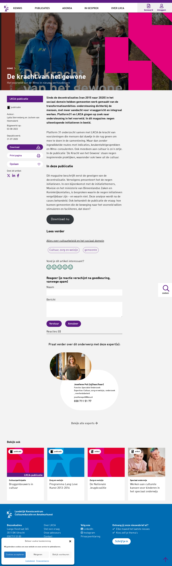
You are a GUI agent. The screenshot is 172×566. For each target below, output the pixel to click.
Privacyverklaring (42, 561)
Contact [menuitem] (48, 536)
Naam (84, 291)
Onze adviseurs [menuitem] (52, 533)
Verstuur (54, 324)
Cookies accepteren (15, 555)
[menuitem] (17, 7)
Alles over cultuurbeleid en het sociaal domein (75, 241)
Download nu (60, 219)
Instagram (88, 533)
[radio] (48, 267)
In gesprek (91, 8)
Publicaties (42, 8)
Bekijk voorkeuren (60, 555)
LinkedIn (87, 529)
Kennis (17, 8)
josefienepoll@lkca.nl (83, 397)
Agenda (67, 8)
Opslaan (25, 164)
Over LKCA (117, 8)
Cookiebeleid (30, 561)
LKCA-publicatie (19, 99)
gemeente (90, 250)
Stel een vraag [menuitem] (52, 529)
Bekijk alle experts (84, 423)
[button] (70, 541)
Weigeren (38, 555)
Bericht (84, 307)
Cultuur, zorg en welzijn (63, 250)
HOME (11, 68)
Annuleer (73, 324)
